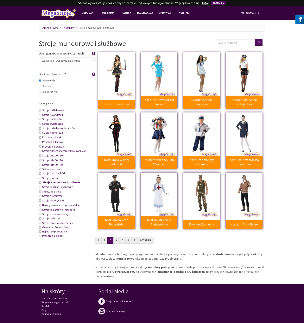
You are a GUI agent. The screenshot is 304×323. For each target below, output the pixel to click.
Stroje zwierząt (51, 218)
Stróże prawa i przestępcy (57, 223)
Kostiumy (69, 27)
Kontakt (185, 13)
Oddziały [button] (88, 13)
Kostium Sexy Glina (117, 104)
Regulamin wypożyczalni (55, 302)
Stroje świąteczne (52, 123)
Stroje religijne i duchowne (57, 187)
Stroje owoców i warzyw (56, 214)
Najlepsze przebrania (54, 231)
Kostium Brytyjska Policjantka (244, 102)
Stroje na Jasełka (52, 119)
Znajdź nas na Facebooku (116, 301)
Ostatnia (145, 240)
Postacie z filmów (52, 142)
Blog (44, 310)
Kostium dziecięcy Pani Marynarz (159, 162)
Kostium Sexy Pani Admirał (116, 162)
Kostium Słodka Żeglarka (201, 102)
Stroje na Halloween (53, 110)
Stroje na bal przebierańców (58, 128)
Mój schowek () (250, 13)
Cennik (126, 13)
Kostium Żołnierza (201, 224)
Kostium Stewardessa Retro (159, 102)
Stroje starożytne (52, 196)
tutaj (205, 3)
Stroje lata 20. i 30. (52, 155)
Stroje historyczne (53, 200)
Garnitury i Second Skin (55, 227)
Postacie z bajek (51, 137)
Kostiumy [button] (109, 13)
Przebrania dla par (52, 236)
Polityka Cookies (51, 314)
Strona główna (50, 27)
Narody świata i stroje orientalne (61, 205)
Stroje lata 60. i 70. (52, 160)
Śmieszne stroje (51, 191)
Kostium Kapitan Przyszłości (116, 222)
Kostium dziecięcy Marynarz (201, 162)
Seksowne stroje (52, 169)
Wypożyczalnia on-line (54, 298)
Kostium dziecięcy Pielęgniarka (159, 222)
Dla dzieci (46, 86)
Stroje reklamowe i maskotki (58, 210)
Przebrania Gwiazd (53, 146)
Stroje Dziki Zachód (53, 173)
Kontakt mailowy (111, 311)
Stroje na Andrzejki (53, 115)
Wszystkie (47, 80)
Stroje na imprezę (52, 132)
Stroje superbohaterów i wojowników (64, 151)
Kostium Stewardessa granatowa (244, 162)
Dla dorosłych (48, 91)
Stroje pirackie (50, 178)
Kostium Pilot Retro (244, 224)
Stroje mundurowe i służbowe (61, 182)
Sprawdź (166, 13)
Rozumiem (218, 3)
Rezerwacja (145, 13)
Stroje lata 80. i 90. (52, 165)
